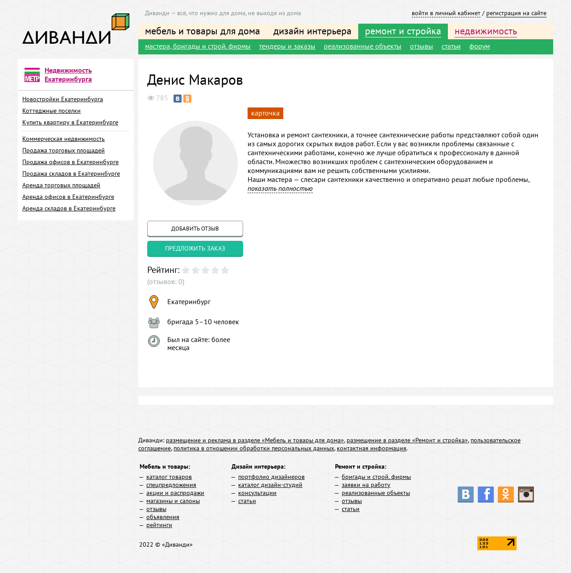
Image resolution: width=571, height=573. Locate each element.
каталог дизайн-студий (270, 485)
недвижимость (486, 31)
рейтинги (159, 525)
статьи (451, 45)
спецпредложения (171, 485)
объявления (162, 517)
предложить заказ (195, 248)
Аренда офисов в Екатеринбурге (68, 197)
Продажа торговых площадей (63, 150)
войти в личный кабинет (446, 13)
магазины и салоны (173, 501)
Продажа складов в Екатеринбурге (71, 173)
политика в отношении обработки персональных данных (254, 448)
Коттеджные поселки (51, 111)
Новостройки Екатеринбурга (62, 99)
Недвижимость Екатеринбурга (68, 74)
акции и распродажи (175, 493)
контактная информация (371, 448)
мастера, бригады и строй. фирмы (198, 45)
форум (479, 45)
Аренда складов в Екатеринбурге (69, 208)
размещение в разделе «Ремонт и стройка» (407, 440)
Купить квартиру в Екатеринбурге (70, 122)
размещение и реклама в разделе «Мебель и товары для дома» (255, 440)
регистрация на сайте (516, 13)
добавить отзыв (195, 228)
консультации (257, 493)
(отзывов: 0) (165, 281)
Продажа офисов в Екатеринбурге (70, 162)
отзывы (421, 45)
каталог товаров (169, 477)
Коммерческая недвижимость (63, 139)
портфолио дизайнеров (271, 477)
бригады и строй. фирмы (376, 477)
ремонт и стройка (403, 31)
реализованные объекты (362, 45)
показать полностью (280, 188)
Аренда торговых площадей (61, 185)
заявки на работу (366, 485)
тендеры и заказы (287, 45)
